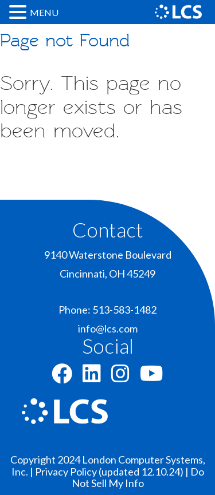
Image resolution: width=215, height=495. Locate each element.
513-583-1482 (124, 309)
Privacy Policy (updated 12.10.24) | (112, 471)
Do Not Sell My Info (138, 477)
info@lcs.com (108, 328)
